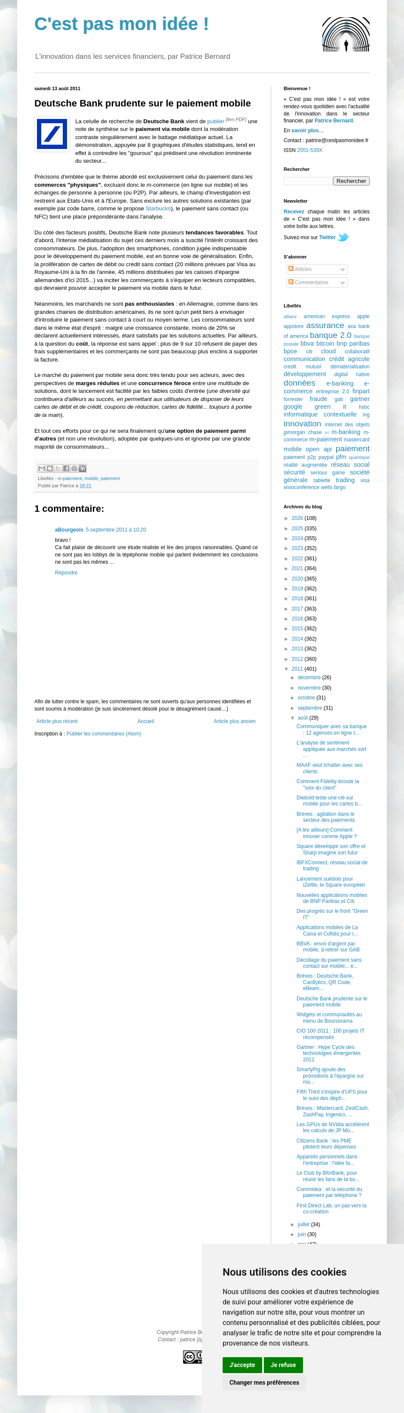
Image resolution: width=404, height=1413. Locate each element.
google (293, 406)
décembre (310, 678)
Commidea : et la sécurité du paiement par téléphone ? (329, 1192)
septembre (311, 708)
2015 (298, 629)
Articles (300, 269)
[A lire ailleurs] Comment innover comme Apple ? (327, 833)
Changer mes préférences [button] (264, 1382)
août (303, 718)
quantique (359, 457)
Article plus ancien (235, 721)
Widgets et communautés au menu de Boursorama (329, 1018)
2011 (298, 669)
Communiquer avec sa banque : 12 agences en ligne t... (332, 729)
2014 (298, 639)
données (299, 382)
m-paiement (70, 478)
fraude (318, 398)
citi (309, 352)
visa (365, 480)
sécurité (294, 472)
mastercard (357, 440)
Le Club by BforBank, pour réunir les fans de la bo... (328, 1176)
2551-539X (309, 150)
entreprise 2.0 (332, 392)
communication (304, 359)
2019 (298, 589)
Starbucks (158, 208)
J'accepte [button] (242, 1364)
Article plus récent (57, 721)
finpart (361, 391)
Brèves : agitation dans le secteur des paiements (326, 817)
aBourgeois (69, 530)
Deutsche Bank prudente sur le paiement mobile (332, 1002)
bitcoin (325, 343)
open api (319, 449)
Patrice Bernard (334, 121)
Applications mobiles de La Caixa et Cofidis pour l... (327, 930)
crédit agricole (349, 359)
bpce (290, 351)
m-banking (345, 431)
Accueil (146, 721)
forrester (293, 399)
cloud (328, 351)
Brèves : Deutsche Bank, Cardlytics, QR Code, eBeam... (325, 982)
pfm (341, 456)
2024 (298, 538)
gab (338, 399)
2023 (298, 548)
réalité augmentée (305, 465)
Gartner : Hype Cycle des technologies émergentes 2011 (329, 1053)
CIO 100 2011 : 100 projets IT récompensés (330, 1034)
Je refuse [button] (283, 1364)
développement (305, 374)
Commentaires (308, 283)
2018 (298, 599)
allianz (290, 316)
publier (215, 121)
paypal (326, 457)
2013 (298, 649)
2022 (298, 559)
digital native (352, 374)
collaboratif (357, 352)
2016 (298, 619)
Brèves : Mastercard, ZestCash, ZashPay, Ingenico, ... (333, 1111)
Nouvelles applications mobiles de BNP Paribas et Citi (332, 898)
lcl (327, 432)
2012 (298, 659)
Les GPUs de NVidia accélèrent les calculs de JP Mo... (333, 1127)
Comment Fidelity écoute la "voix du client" (328, 784)
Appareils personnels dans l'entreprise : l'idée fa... (327, 1160)
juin (302, 1234)
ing (366, 415)
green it (330, 406)
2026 (298, 518)
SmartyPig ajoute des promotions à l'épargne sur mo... (330, 1076)
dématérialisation (350, 367)
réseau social (350, 464)
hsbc (364, 407)
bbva (307, 343)
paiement (110, 478)
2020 (298, 579)
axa (352, 326)
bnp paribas (353, 343)
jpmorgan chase (303, 432)
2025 (298, 529)
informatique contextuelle (320, 414)
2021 (298, 568)
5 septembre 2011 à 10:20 (116, 530)
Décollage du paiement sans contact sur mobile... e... (329, 963)
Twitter (327, 237)
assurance (325, 325)
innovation (302, 423)
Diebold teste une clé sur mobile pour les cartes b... (329, 801)
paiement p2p (300, 457)
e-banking (339, 383)
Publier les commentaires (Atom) (104, 734)
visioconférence (301, 487)
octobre (307, 698)
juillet (304, 1225)
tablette (321, 480)
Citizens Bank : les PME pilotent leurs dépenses (326, 1144)
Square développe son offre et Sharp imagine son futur (331, 849)
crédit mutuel (302, 367)
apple (363, 316)
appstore (294, 326)
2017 (298, 609)
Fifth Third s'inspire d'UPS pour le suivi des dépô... (332, 1095)
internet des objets (347, 425)
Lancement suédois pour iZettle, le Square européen (331, 882)
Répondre (66, 573)
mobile (91, 478)
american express (327, 316)
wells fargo (333, 487)
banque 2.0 (331, 335)
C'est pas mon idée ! (121, 24)
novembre (310, 688)
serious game (328, 473)
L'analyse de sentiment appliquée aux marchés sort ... (331, 749)
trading (345, 480)
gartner (360, 398)
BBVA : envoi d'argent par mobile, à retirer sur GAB (328, 947)
